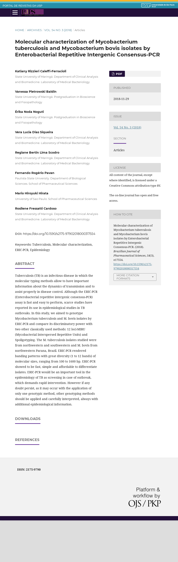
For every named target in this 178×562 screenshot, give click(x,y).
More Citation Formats (128, 276)
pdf (118, 74)
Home (19, 30)
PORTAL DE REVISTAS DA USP (22, 5)
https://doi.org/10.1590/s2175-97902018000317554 (59, 234)
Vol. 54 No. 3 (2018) (58, 30)
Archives (34, 30)
